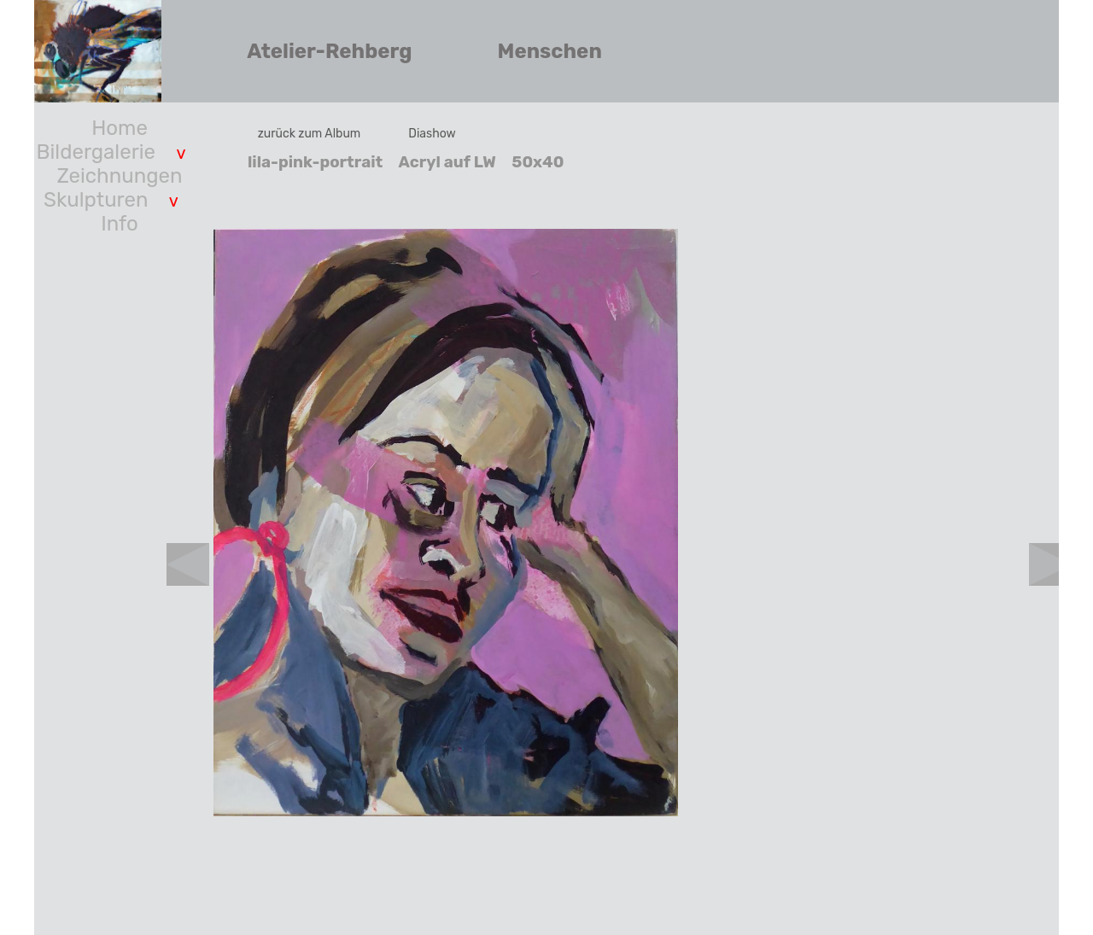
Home (119, 128)
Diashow (432, 133)
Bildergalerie (96, 152)
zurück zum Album (309, 133)
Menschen (550, 51)
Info (119, 224)
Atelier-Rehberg (329, 51)
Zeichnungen (120, 176)
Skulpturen (96, 200)
